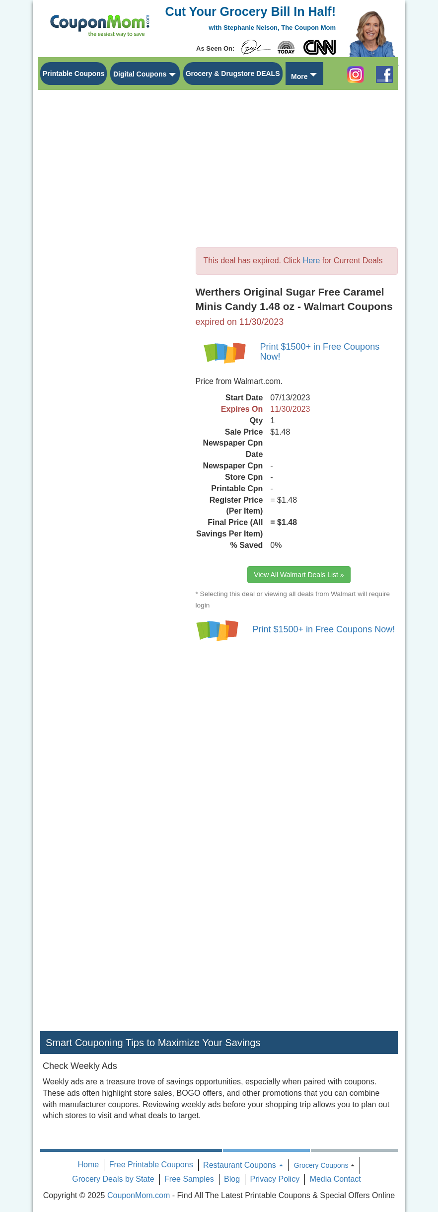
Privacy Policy (275, 1179)
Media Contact (335, 1179)
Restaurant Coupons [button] (243, 1165)
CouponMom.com (138, 1195)
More (299, 76)
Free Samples (189, 1179)
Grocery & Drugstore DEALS (233, 73)
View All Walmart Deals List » (299, 575)
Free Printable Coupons (151, 1164)
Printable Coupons (73, 73)
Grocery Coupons (321, 1165)
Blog (232, 1179)
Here (311, 260)
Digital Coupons (139, 74)
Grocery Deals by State (113, 1179)
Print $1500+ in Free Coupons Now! (320, 352)
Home (88, 1164)
